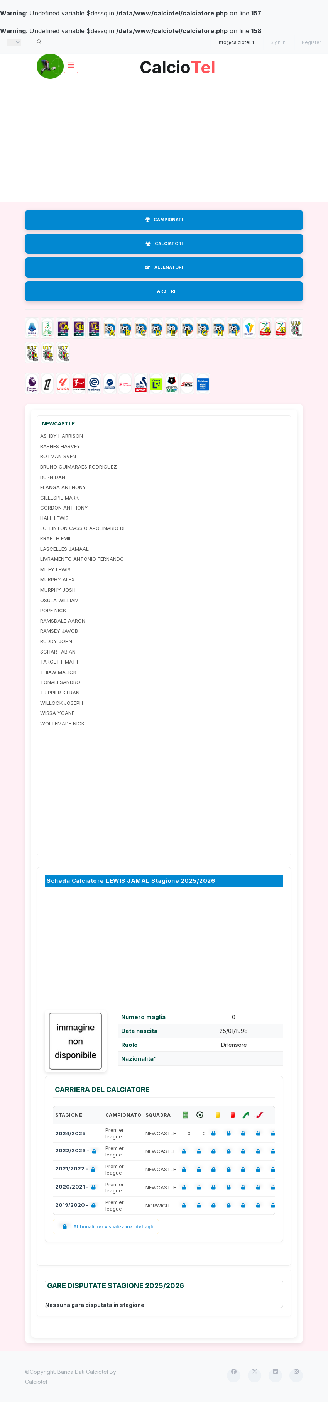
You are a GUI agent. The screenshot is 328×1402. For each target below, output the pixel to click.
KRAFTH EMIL (56, 538)
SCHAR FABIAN (58, 652)
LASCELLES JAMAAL (64, 549)
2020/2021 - (77, 1188)
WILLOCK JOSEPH (61, 703)
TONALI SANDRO (60, 682)
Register (311, 42)
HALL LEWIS (54, 518)
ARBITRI (166, 291)
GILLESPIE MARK (59, 497)
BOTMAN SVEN (58, 456)
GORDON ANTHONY (64, 508)
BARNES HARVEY (60, 446)
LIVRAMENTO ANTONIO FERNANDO (82, 559)
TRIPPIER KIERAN (59, 692)
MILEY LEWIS (55, 569)
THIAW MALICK (58, 672)
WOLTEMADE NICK (62, 723)
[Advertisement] (164, 140)
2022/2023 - (77, 1151)
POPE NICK (53, 610)
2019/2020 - (77, 1206)
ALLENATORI (164, 267)
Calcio (177, 64)
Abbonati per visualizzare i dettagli (106, 1227)
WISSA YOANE (57, 713)
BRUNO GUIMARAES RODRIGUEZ (78, 467)
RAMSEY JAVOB (59, 631)
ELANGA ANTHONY (63, 487)
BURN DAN (52, 477)
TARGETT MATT (59, 662)
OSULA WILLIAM (59, 600)
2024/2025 (70, 1133)
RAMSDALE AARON (62, 621)
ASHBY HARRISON (61, 436)
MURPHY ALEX (57, 579)
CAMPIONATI (164, 219)
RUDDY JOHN (56, 641)
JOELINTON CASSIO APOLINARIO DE (83, 528)
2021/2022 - (76, 1169)
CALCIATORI (164, 243)
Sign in (278, 42)
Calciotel (36, 1381)
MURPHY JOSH (58, 590)
